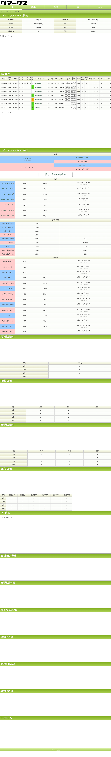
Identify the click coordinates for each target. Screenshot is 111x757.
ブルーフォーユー (7, 189)
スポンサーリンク (6, 36)
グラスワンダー (82, 165)
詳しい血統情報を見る (55, 174)
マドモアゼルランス (7, 216)
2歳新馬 (37, 107)
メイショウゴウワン (7, 183)
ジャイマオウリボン (7, 210)
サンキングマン (7, 205)
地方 (100, 7)
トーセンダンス (26, 159)
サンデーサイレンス (82, 157)
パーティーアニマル (7, 199)
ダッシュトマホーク (7, 194)
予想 (55, 7)
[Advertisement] (55, 52)
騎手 (33, 7)
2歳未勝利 (38, 103)
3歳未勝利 (38, 83)
